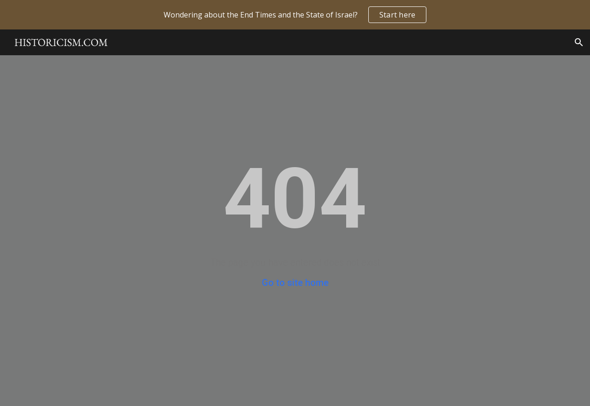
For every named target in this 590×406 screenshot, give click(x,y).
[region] (295, 14)
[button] (579, 42)
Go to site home (295, 282)
